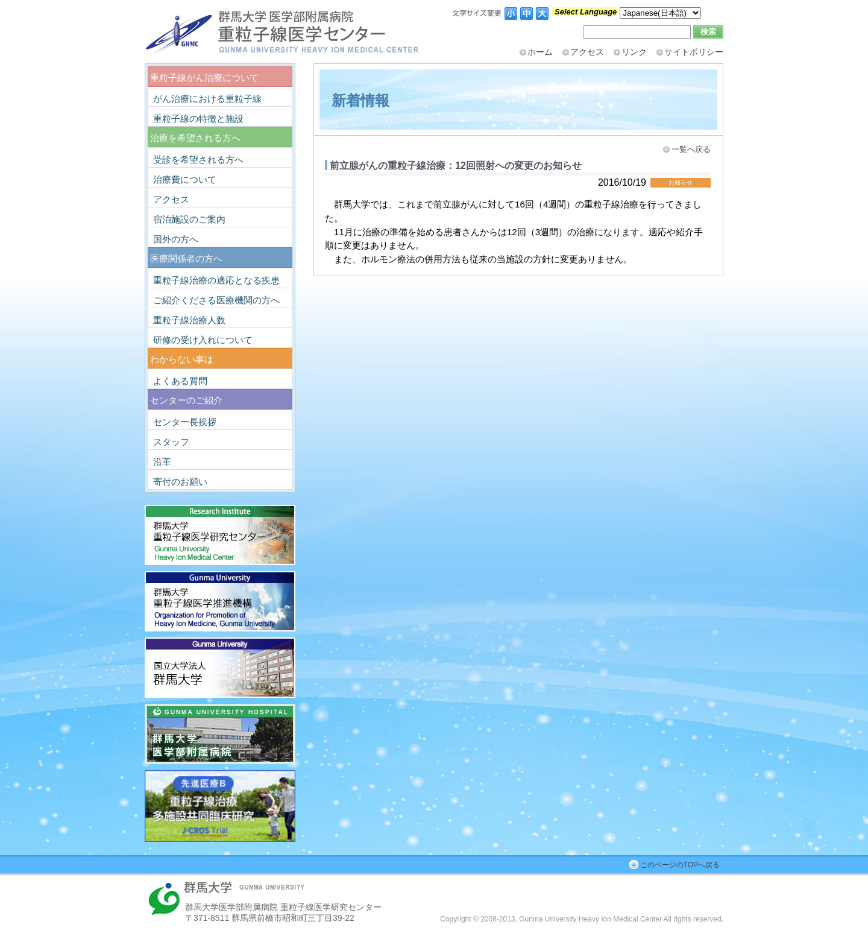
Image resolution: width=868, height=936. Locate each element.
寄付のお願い (180, 481)
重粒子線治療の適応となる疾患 (216, 280)
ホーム (540, 52)
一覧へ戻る (691, 149)
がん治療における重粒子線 (207, 98)
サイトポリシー (693, 52)
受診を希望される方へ (198, 159)
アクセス (587, 52)
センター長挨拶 (184, 422)
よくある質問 (180, 381)
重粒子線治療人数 (189, 320)
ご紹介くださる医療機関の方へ (216, 300)
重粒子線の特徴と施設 (198, 118)
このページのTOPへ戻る (680, 865)
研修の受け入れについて (203, 340)
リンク (634, 52)
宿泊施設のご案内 (189, 219)
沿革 (162, 462)
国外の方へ (175, 239)
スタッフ (171, 442)
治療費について (184, 179)
